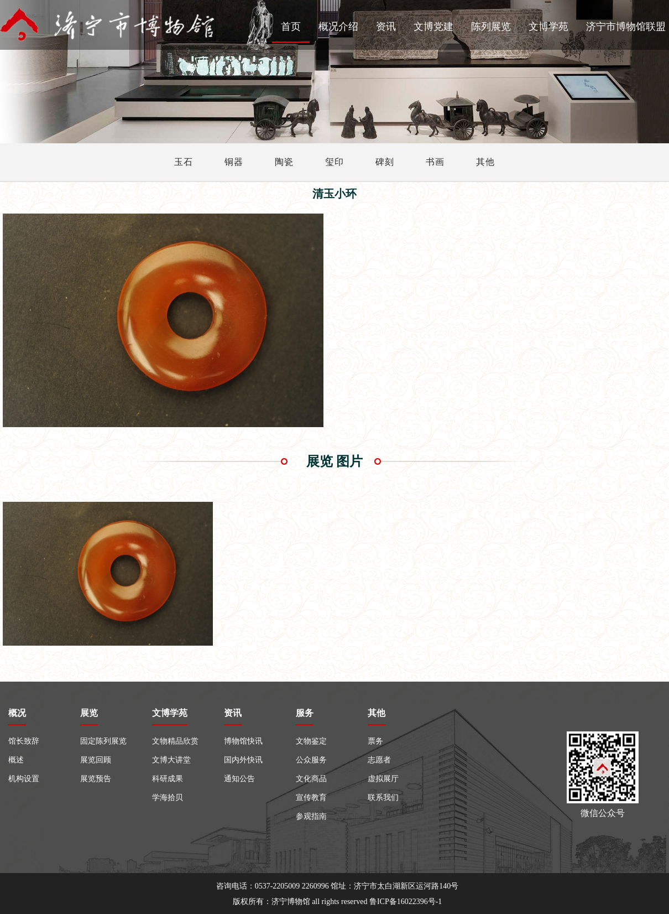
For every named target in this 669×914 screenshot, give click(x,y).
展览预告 (95, 779)
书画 (435, 162)
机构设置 (23, 779)
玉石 (183, 162)
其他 (485, 162)
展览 (89, 713)
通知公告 (239, 779)
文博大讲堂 (171, 760)
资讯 (386, 26)
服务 (304, 713)
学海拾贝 (167, 797)
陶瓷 (284, 162)
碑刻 (384, 162)
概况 (17, 713)
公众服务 (311, 760)
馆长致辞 (23, 741)
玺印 (334, 162)
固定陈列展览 (103, 741)
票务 (375, 741)
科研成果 (167, 779)
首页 (291, 26)
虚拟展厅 (383, 779)
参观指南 (311, 816)
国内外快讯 (243, 760)
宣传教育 (311, 797)
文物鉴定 (311, 741)
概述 (16, 760)
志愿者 (379, 760)
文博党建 (433, 26)
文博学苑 (548, 26)
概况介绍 (338, 26)
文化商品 (311, 779)
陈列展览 (491, 26)
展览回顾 (95, 760)
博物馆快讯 (243, 741)
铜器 (233, 162)
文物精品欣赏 (175, 741)
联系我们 (383, 797)
